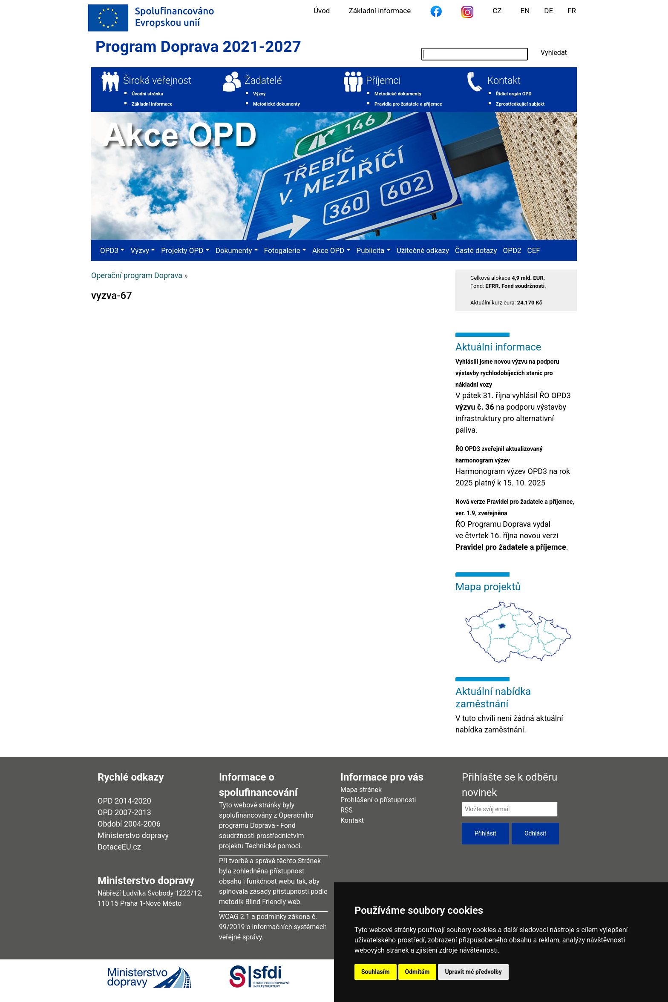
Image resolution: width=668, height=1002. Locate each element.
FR (571, 10)
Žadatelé (263, 80)
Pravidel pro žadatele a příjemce (510, 547)
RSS (346, 810)
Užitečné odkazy (423, 250)
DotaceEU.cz (119, 846)
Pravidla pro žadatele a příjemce (408, 104)
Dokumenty (234, 250)
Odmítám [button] (417, 971)
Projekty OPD (182, 250)
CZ (496, 10)
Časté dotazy (476, 250)
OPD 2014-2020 (124, 800)
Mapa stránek (361, 790)
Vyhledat (554, 53)
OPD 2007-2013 (124, 812)
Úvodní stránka (147, 94)
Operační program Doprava (136, 275)
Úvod (322, 10)
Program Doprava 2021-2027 (198, 46)
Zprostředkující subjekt (520, 104)
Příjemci (383, 80)
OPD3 (109, 250)
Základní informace (379, 10)
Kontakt (504, 80)
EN (525, 10)
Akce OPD (328, 250)
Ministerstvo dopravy (133, 835)
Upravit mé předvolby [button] (473, 971)
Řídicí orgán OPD (514, 94)
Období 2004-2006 (129, 823)
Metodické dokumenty (276, 104)
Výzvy (259, 94)
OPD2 (512, 250)
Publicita (371, 250)
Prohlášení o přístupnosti (378, 800)
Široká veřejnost (157, 80)
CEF (533, 250)
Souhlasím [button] (375, 971)
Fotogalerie (282, 250)
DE (548, 10)
